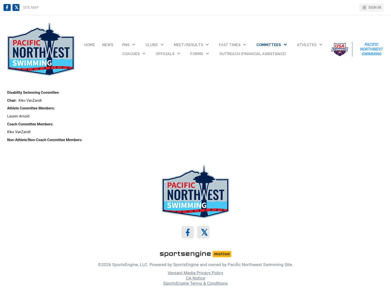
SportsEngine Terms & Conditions (195, 283)
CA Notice (195, 278)
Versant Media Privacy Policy (195, 272)
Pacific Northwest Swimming (372, 49)
